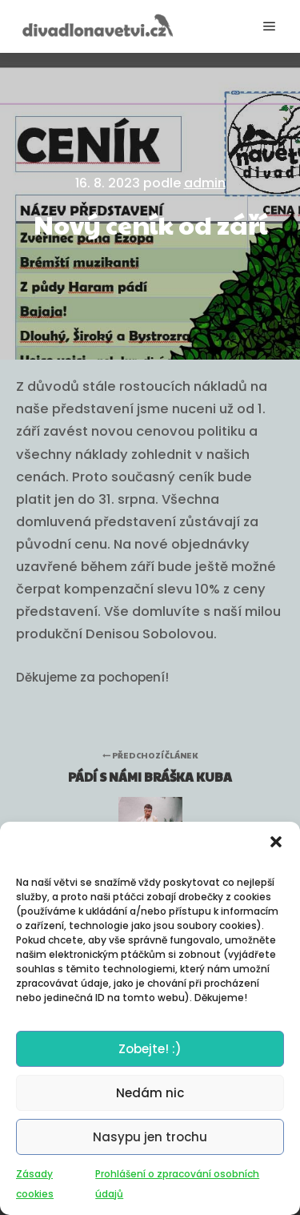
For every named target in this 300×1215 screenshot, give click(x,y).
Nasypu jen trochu (150, 1137)
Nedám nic (150, 1093)
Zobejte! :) (150, 1049)
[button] (276, 843)
